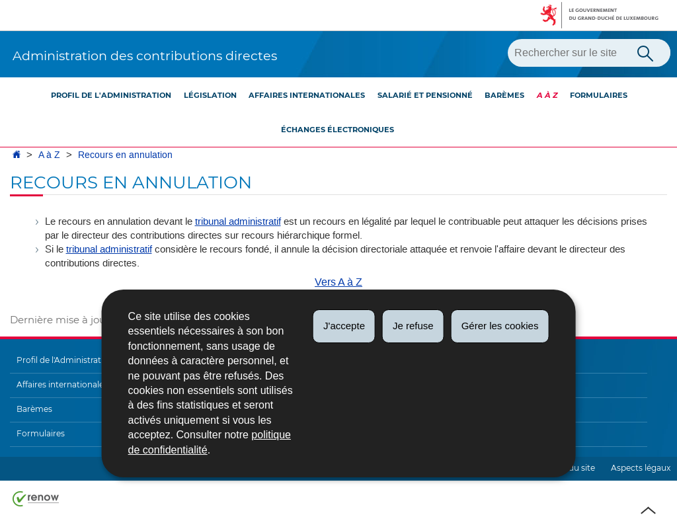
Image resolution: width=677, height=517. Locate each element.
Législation (210, 95)
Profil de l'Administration (111, 95)
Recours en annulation (125, 155)
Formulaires (598, 95)
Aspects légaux (640, 468)
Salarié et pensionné (425, 95)
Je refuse (413, 325)
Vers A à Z (338, 282)
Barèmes (504, 95)
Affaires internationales (307, 95)
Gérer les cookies (500, 325)
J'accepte (344, 325)
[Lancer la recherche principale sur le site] (645, 52)
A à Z (547, 95)
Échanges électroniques (337, 129)
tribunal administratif (238, 221)
